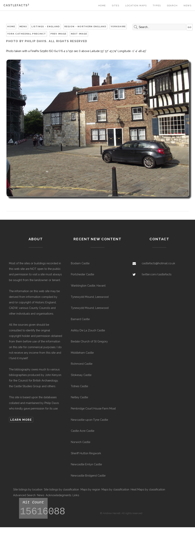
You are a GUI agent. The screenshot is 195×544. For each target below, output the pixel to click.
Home (102, 5)
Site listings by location (27, 489)
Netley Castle (79, 397)
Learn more (21, 419)
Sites (115, 5)
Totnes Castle (79, 386)
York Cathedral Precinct (26, 33)
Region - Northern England (85, 26)
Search (172, 5)
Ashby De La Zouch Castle (88, 330)
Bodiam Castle (80, 263)
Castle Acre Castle (82, 430)
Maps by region (90, 489)
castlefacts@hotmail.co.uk (158, 263)
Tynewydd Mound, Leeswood (90, 296)
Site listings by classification (61, 489)
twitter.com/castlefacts (156, 274)
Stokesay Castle (81, 375)
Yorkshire (118, 26)
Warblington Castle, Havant (88, 285)
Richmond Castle (81, 363)
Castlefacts (16, 5)
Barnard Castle (80, 319)
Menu (23, 26)
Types (157, 5)
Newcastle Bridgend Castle (88, 475)
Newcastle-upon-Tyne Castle (89, 419)
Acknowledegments (58, 495)
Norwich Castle (80, 442)
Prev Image (58, 33)
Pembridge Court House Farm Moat (93, 408)
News (187, 5)
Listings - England (45, 26)
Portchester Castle (82, 274)
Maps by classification (115, 489)
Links (76, 495)
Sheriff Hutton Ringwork (86, 453)
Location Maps (136, 5)
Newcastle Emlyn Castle (86, 464)
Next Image (79, 33)
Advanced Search (24, 495)
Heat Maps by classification (148, 489)
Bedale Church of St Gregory (89, 341)
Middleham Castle (82, 352)
